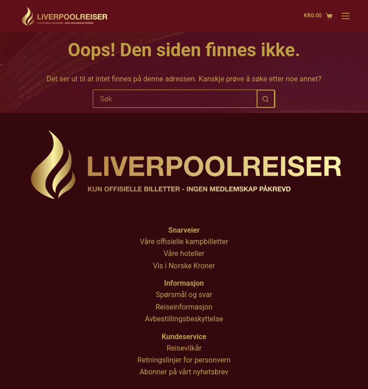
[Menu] (346, 16)
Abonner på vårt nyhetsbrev (184, 372)
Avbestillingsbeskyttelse (184, 318)
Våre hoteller (184, 253)
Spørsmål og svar (184, 294)
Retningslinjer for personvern (184, 360)
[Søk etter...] (175, 99)
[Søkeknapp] (266, 99)
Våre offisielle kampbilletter (184, 241)
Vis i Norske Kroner (184, 265)
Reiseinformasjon (184, 307)
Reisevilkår (184, 348)
